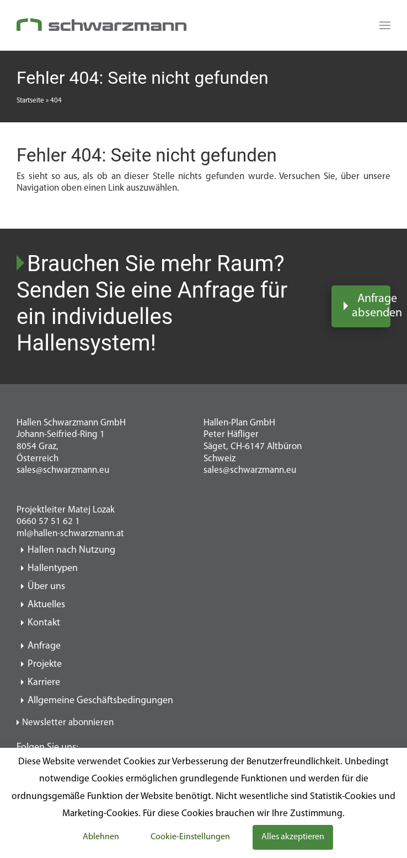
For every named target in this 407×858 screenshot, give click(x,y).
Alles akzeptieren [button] (292, 837)
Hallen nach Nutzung (71, 550)
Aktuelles (46, 605)
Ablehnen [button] (101, 837)
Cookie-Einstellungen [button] (190, 837)
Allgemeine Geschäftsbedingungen (100, 700)
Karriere (44, 682)
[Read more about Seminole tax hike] (382, 25)
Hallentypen (53, 568)
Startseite (30, 100)
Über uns (46, 586)
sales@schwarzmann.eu (63, 470)
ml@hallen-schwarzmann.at (70, 533)
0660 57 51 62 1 (48, 521)
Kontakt (44, 623)
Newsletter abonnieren (68, 722)
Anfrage (44, 646)
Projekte (45, 664)
